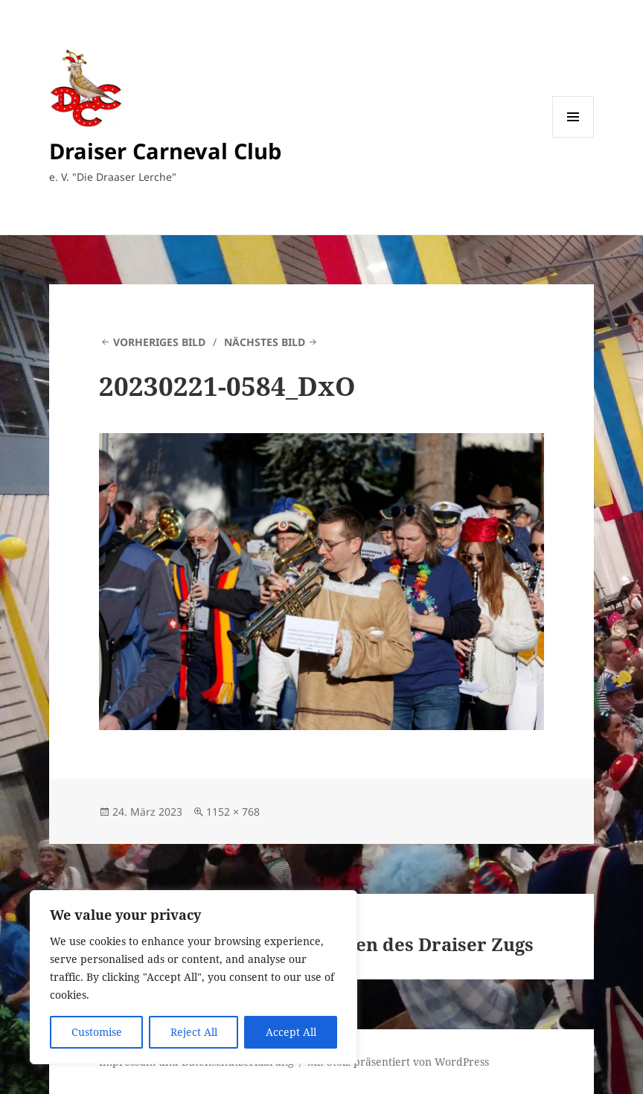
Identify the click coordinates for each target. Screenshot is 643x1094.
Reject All (193, 1032)
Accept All (291, 1032)
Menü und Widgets (573, 137)
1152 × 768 (233, 811)
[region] (193, 977)
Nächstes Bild (264, 342)
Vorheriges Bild (159, 342)
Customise (96, 1032)
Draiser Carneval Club (165, 150)
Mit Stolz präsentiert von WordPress (398, 1062)
